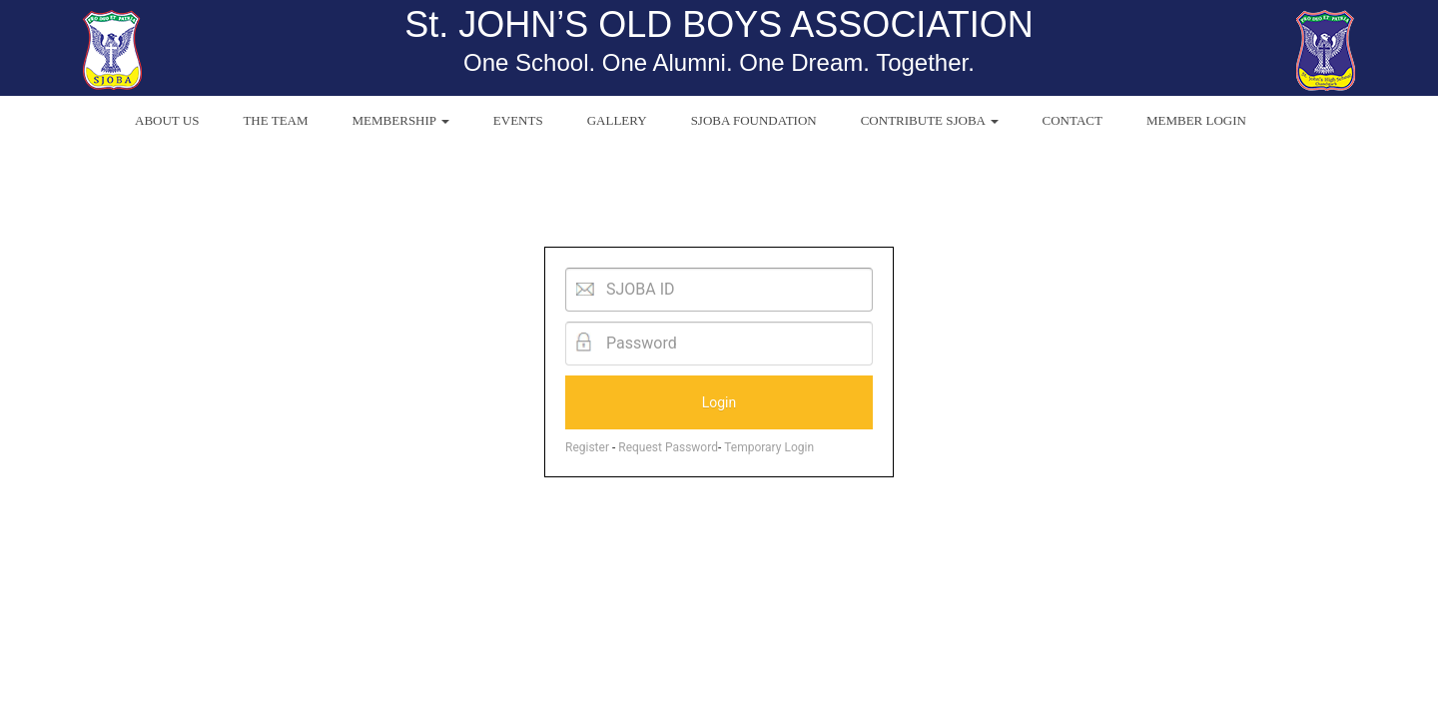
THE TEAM (275, 120)
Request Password (668, 447)
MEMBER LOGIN (1196, 120)
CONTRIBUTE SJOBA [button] (930, 120)
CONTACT (1072, 120)
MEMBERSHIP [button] (401, 120)
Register (587, 447)
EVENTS (518, 120)
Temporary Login (769, 447)
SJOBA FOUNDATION (754, 120)
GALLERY (617, 120)
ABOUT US (167, 120)
